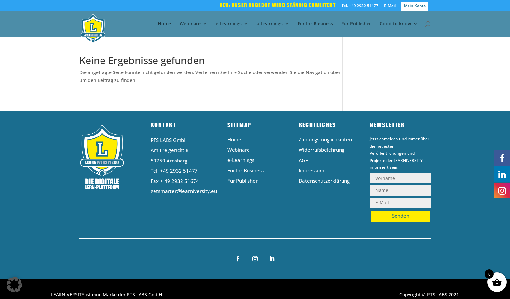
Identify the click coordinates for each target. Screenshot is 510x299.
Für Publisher (356, 24)
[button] (14, 284)
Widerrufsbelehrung (321, 150)
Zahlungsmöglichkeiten (325, 140)
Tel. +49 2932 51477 (360, 6)
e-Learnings (229, 24)
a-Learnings (270, 24)
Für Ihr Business (315, 24)
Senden (400, 216)
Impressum (311, 171)
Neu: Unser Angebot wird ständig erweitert (278, 5)
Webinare (190, 24)
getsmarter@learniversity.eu (184, 191)
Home (164, 24)
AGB (304, 160)
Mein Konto (415, 5)
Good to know (395, 24)
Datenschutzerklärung (324, 181)
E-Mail (390, 6)
